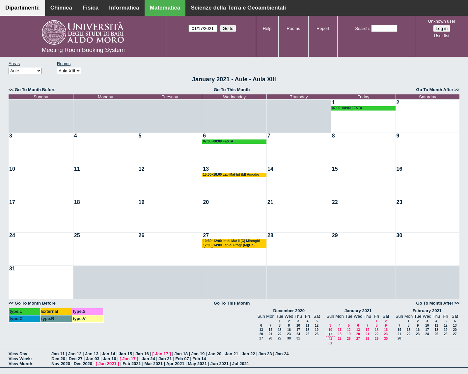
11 (77, 169)
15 (335, 169)
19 (142, 202)
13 (206, 169)
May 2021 (197, 363)
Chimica (61, 8)
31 (12, 268)
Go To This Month (232, 89)
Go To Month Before (35, 89)
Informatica (124, 8)
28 (270, 235)
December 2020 (289, 310)
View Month (20, 363)
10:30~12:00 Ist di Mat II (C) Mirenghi (231, 241)
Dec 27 (76, 358)
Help (267, 28)
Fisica (90, 8)
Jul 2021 (240, 363)
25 (77, 235)
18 (77, 202)
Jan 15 (125, 353)
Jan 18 (181, 353)
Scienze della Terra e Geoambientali (238, 8)
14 (270, 169)
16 (399, 169)
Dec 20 (58, 358)
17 (12, 202)
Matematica (165, 8)
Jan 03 (92, 358)
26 (142, 235)
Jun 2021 (219, 363)
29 (335, 235)
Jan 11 (58, 353)
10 (12, 169)
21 (270, 202)
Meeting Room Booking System (83, 50)
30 (399, 235)
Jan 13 (91, 353)
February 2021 (427, 310)
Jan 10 (109, 358)
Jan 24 (282, 353)
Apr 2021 (175, 363)
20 (206, 202)
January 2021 (358, 310)
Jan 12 (74, 353)
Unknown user (441, 21)
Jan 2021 (107, 363)
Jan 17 (161, 353)
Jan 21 (231, 353)
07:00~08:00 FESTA (347, 108)
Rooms (293, 28)
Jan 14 (108, 353)
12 (142, 169)
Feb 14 (199, 358)
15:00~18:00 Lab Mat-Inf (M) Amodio (231, 174)
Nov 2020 (60, 363)
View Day (18, 353)
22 (335, 202)
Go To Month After (435, 89)
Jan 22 (248, 353)
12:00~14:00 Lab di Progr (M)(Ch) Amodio (228, 245)
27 (206, 235)
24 (12, 235)
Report (323, 28)
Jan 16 (142, 353)
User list (442, 35)
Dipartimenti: (22, 8)
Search (362, 28)
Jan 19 (198, 353)
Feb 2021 (132, 363)
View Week (20, 358)
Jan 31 (165, 358)
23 (399, 202)
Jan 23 (265, 353)
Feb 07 (182, 358)
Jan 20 (214, 353)
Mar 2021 (153, 363)
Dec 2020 (83, 363)
